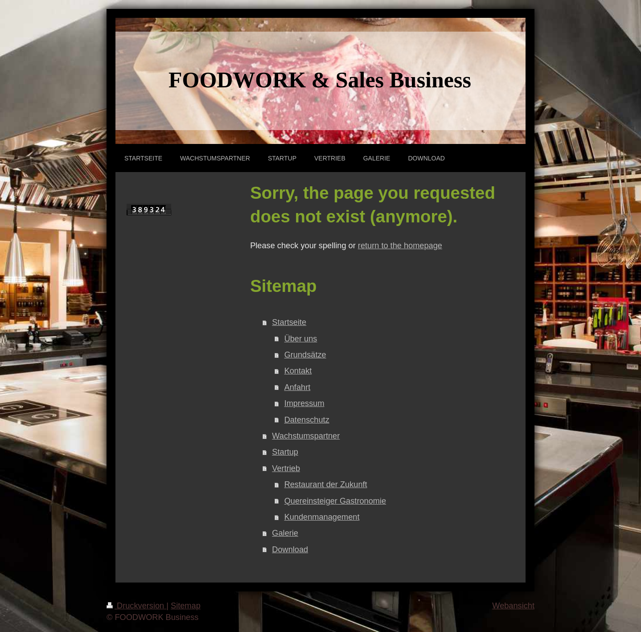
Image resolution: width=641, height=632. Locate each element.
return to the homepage (400, 245)
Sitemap (186, 605)
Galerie (285, 533)
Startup (285, 451)
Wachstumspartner (306, 435)
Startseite (289, 322)
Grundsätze (305, 354)
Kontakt (298, 370)
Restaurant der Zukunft (325, 484)
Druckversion (136, 605)
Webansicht (513, 605)
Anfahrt (297, 387)
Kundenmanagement (322, 517)
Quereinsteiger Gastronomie (335, 501)
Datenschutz (306, 419)
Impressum (304, 403)
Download (290, 549)
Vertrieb (286, 468)
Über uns (300, 338)
